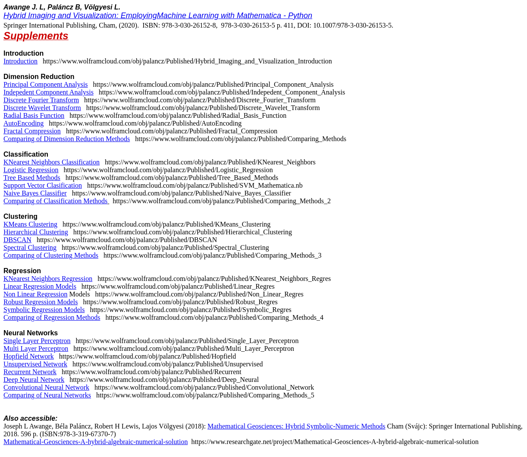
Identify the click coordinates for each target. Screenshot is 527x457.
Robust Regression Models (40, 302)
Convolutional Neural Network (46, 387)
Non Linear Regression (35, 294)
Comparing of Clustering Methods (50, 255)
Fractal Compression (32, 131)
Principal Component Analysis (45, 84)
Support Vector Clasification (42, 185)
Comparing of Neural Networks (47, 395)
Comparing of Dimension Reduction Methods (66, 138)
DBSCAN (17, 239)
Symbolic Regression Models (44, 309)
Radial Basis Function (33, 115)
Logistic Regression (31, 169)
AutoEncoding (23, 123)
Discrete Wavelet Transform (42, 107)
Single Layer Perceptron (37, 340)
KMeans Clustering (30, 224)
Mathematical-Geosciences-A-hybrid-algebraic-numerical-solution (95, 441)
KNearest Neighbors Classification (51, 162)
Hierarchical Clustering (35, 232)
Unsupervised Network (35, 364)
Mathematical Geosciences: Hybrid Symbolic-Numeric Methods (296, 426)
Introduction (20, 61)
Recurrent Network (29, 371)
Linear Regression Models (39, 286)
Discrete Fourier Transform (41, 100)
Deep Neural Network (33, 379)
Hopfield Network (28, 356)
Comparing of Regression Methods (51, 317)
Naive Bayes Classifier (35, 193)
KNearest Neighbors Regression (47, 278)
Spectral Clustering (29, 247)
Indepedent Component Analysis (48, 92)
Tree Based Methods (31, 177)
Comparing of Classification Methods (55, 201)
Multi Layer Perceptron (35, 348)
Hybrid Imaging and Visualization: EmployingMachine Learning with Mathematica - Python (157, 15)
